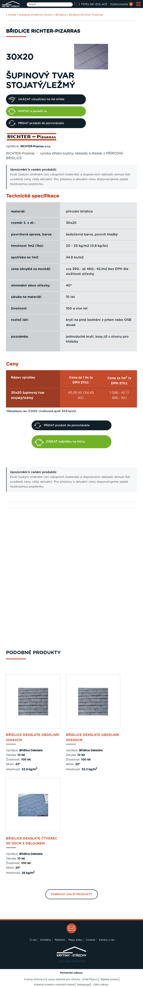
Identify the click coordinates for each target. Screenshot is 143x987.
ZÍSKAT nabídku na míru (60, 442)
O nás (33, 940)
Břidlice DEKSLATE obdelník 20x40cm (92, 737)
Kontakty (45, 940)
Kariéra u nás (106, 940)
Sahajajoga (83, 984)
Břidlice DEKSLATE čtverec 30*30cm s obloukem (31, 841)
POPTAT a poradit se (27, 111)
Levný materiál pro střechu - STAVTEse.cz (73, 979)
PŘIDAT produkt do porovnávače (36, 123)
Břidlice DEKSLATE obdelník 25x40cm (32, 737)
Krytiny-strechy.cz (35, 979)
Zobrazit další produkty (71, 894)
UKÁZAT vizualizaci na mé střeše (36, 99)
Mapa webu (75, 940)
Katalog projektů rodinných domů (54, 984)
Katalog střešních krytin (36, 15)
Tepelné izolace (109, 979)
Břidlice (61, 15)
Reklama (60, 940)
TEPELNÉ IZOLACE (94, 4)
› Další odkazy (100, 984)
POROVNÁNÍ (121, 4)
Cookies (90, 940)
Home (12, 15)
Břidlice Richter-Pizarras (86, 15)
